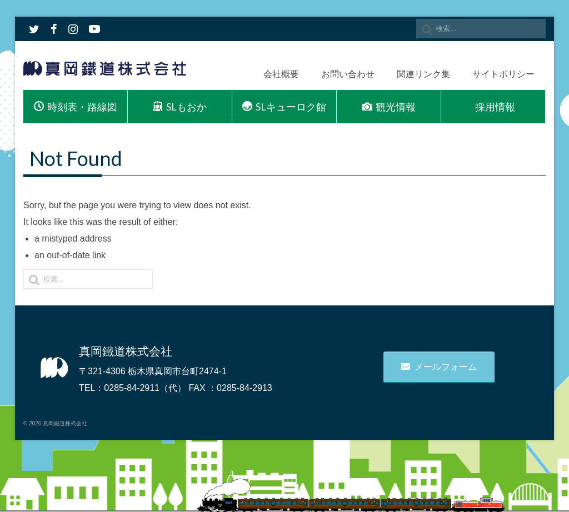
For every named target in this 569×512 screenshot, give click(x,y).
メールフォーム (439, 367)
